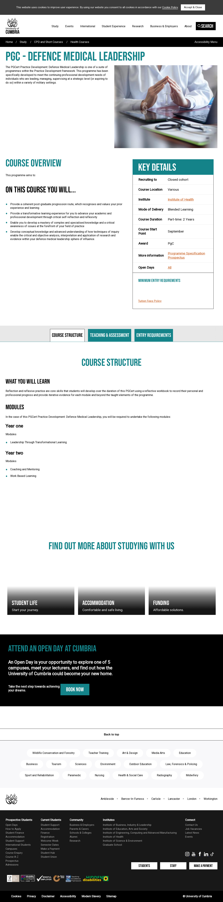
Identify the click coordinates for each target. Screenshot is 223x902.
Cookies (16, 896)
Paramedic (74, 775)
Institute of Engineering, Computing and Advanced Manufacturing (140, 833)
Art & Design (130, 753)
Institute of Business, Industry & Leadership (127, 825)
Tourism (56, 764)
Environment (107, 764)
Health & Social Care (130, 775)
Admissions (12, 865)
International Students (18, 845)
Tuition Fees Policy (150, 301)
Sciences (80, 764)
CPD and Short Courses (48, 42)
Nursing (99, 775)
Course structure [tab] (67, 335)
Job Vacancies (193, 829)
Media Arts (158, 753)
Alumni (73, 837)
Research (138, 26)
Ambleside (107, 799)
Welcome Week (49, 841)
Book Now (75, 689)
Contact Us (191, 825)
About (188, 26)
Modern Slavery (91, 896)
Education (185, 753)
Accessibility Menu (205, 41)
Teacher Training (98, 753)
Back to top (111, 734)
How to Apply (13, 829)
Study (55, 26)
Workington (210, 799)
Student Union (49, 857)
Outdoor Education (140, 764)
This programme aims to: (21, 175)
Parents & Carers (79, 829)
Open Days (12, 825)
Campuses (11, 849)
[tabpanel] (111, 421)
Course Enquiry (14, 853)
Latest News (192, 833)
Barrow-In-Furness (132, 799)
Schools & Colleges (80, 833)
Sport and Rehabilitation (39, 775)
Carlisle (156, 799)
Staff (173, 866)
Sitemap (111, 896)
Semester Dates (50, 845)
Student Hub (48, 853)
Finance (45, 833)
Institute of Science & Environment (122, 841)
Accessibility (68, 896)
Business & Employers (164, 26)
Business (32, 764)
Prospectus (176, 257)
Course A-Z (12, 857)
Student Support (15, 841)
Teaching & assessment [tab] (109, 335)
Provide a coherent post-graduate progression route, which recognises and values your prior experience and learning (66, 206)
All (169, 267)
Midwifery (192, 775)
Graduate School (112, 845)
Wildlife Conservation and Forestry (53, 753)
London (191, 799)
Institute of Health (181, 199)
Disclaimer (48, 896)
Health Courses (79, 42)
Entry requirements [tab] (153, 335)
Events (69, 26)
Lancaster (174, 799)
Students (144, 866)
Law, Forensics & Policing (181, 764)
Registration (47, 837)
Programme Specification (186, 253)
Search (205, 26)
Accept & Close (193, 7)
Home (9, 42)
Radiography (164, 775)
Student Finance (15, 833)
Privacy (31, 896)
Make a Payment (50, 849)
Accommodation (15, 837)
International (87, 26)
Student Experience (113, 26)
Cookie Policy (170, 7)
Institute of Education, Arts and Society (125, 829)
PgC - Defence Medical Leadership (75, 56)
